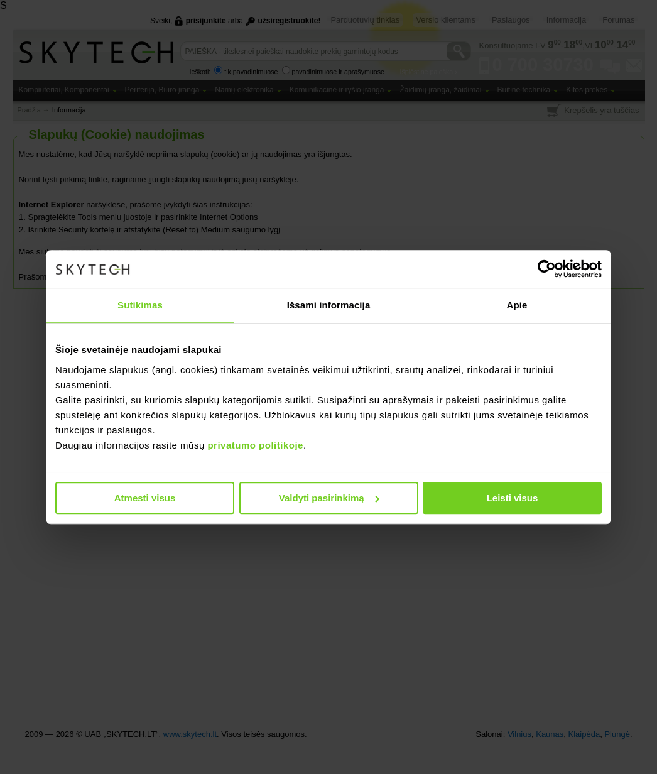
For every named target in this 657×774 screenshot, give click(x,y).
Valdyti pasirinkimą (329, 498)
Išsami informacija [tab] (329, 305)
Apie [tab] (517, 305)
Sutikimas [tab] (140, 305)
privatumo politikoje (255, 445)
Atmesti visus (145, 498)
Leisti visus (512, 498)
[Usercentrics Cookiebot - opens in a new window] (547, 268)
